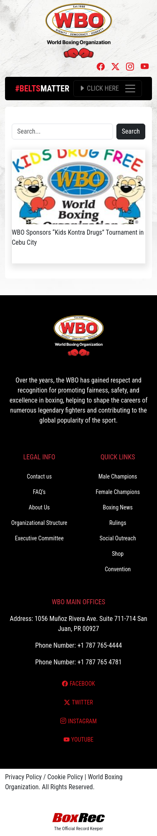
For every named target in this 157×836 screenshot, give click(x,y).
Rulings (117, 522)
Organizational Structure (39, 522)
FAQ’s (39, 492)
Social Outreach (118, 538)
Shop (118, 553)
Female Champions (117, 492)
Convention (118, 569)
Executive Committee (39, 538)
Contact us (39, 476)
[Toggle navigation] (107, 88)
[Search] (62, 131)
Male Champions (117, 476)
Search (131, 131)
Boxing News (118, 507)
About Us (39, 507)
